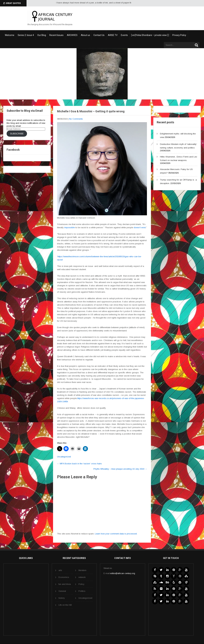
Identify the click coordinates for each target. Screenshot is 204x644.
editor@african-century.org (122, 573)
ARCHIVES (72, 35)
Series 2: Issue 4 (26, 35)
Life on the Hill (65, 605)
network (82, 577)
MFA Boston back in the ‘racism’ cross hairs (79, 463)
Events (124, 35)
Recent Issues (56, 35)
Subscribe (16, 133)
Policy (81, 584)
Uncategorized (64, 456)
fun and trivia (65, 584)
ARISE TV (113, 35)
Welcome (9, 35)
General (62, 591)
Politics (81, 591)
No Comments (76, 119)
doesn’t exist (139, 227)
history (62, 598)
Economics (64, 577)
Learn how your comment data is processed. (116, 533)
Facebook (13, 149)
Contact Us (98, 35)
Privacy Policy (179, 35)
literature (82, 570)
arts (60, 570)
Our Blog (41, 35)
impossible (69, 227)
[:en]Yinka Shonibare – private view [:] (150, 35)
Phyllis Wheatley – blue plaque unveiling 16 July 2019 (120, 469)
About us (85, 35)
